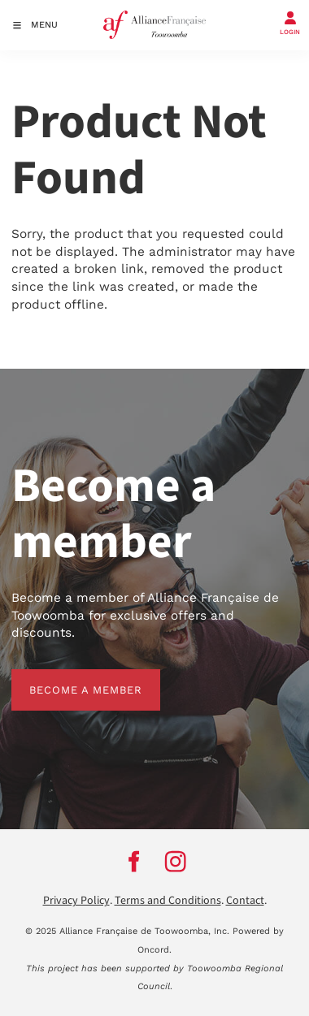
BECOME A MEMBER (67, 678)
